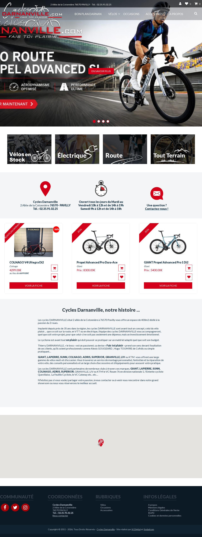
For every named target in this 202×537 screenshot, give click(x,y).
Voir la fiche (33, 285)
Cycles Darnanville (106, 529)
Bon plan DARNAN (87, 14)
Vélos (112, 14)
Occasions (131, 14)
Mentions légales (156, 507)
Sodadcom (149, 529)
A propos (176, 14)
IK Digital (136, 529)
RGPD (151, 513)
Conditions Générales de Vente (163, 510)
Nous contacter (60, 515)
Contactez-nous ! (156, 208)
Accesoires (154, 14)
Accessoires (106, 510)
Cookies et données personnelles (164, 515)
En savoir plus (101, 71)
